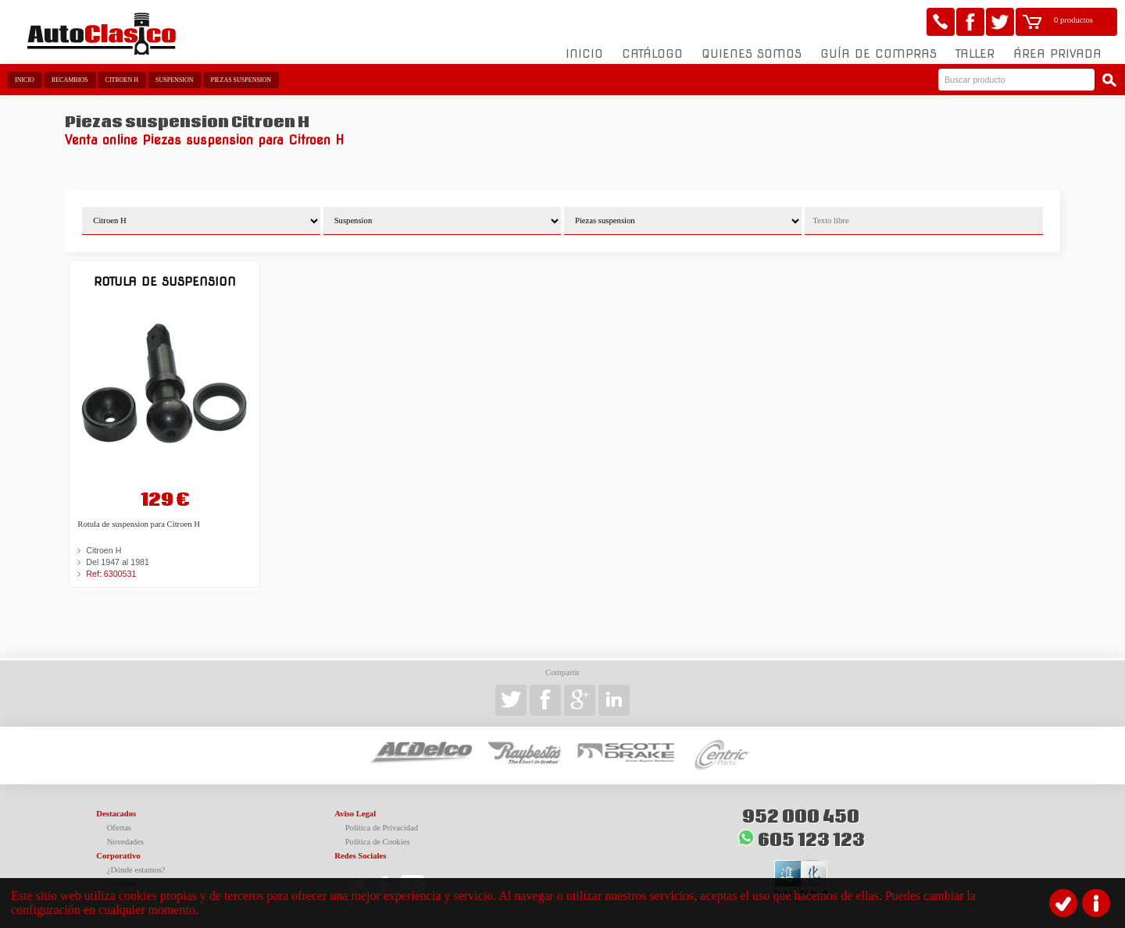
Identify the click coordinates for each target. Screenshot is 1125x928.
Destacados (116, 813)
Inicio (584, 54)
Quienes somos (752, 54)
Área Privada (1057, 54)
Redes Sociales (360, 856)
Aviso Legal (355, 813)
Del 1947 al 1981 (117, 562)
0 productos (1073, 20)
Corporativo (118, 856)
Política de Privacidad (382, 827)
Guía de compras (878, 54)
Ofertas (119, 827)
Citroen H (121, 80)
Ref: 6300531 (111, 573)
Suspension (174, 80)
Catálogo (652, 54)
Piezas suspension (241, 80)
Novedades (125, 841)
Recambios (70, 80)
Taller (975, 54)
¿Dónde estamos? (136, 870)
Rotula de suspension (165, 281)
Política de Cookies (377, 841)
